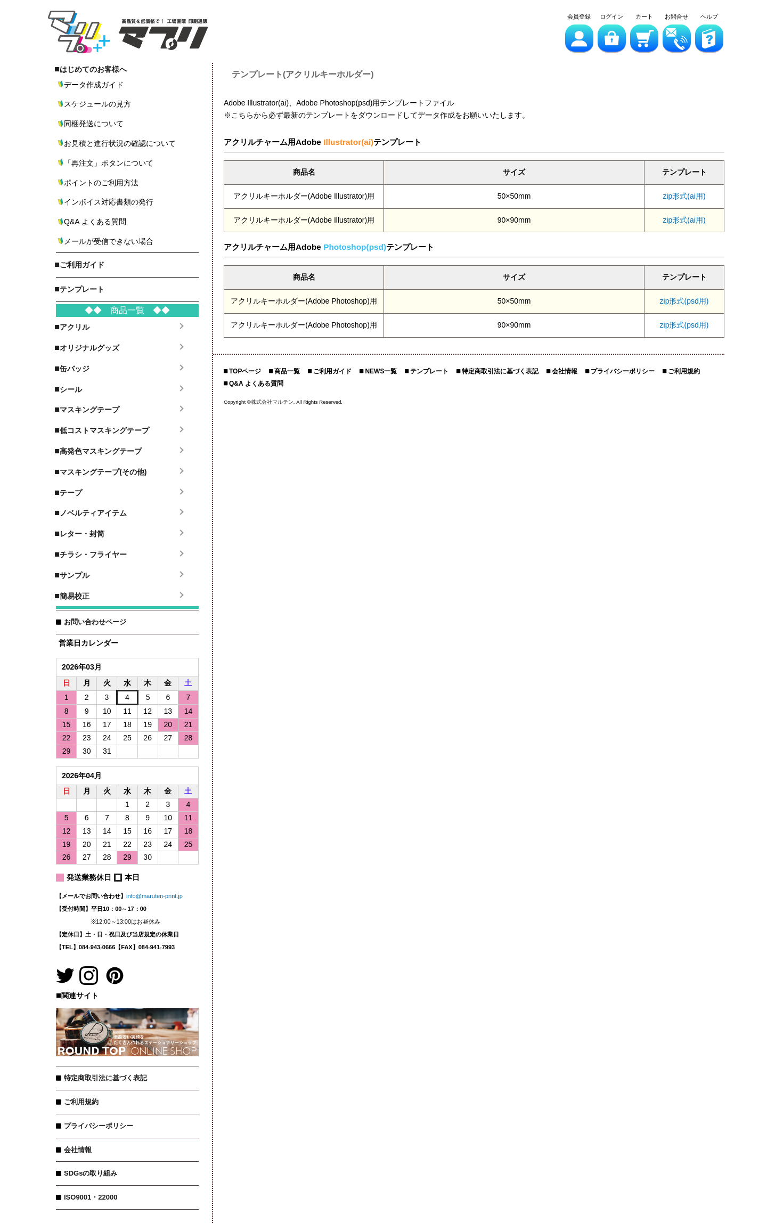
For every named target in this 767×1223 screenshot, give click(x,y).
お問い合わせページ (95, 622)
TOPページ (245, 371)
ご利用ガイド (332, 371)
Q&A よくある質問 (256, 383)
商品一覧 (287, 371)
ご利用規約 (81, 1102)
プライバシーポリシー (98, 1126)
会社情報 (78, 1150)
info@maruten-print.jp (154, 896)
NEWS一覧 (381, 371)
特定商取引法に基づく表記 (105, 1078)
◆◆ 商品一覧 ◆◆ (127, 310)
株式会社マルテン (272, 402)
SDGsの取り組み (90, 1173)
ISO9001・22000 (90, 1197)
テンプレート (429, 371)
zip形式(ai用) (684, 196)
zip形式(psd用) (684, 301)
